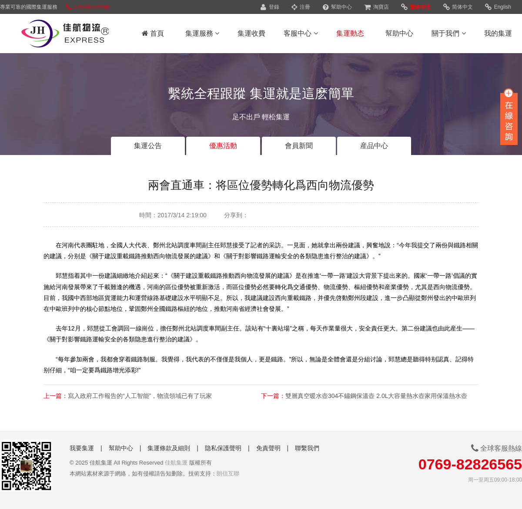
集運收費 (251, 33)
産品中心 (374, 145)
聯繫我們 (307, 448)
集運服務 (202, 33)
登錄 (270, 7)
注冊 (300, 7)
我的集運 (498, 33)
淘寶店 (376, 7)
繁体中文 (416, 7)
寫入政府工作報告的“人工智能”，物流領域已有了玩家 (140, 395)
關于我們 (448, 33)
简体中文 (458, 7)
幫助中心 (337, 7)
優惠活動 (223, 145)
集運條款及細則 (168, 448)
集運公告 (148, 145)
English (498, 7)
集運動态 (350, 33)
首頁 (153, 33)
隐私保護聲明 (223, 448)
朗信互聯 (228, 473)
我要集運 (82, 448)
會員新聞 (299, 145)
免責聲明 (268, 448)
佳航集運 (176, 462)
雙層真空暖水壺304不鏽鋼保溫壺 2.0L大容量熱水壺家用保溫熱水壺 (376, 395)
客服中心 (301, 33)
